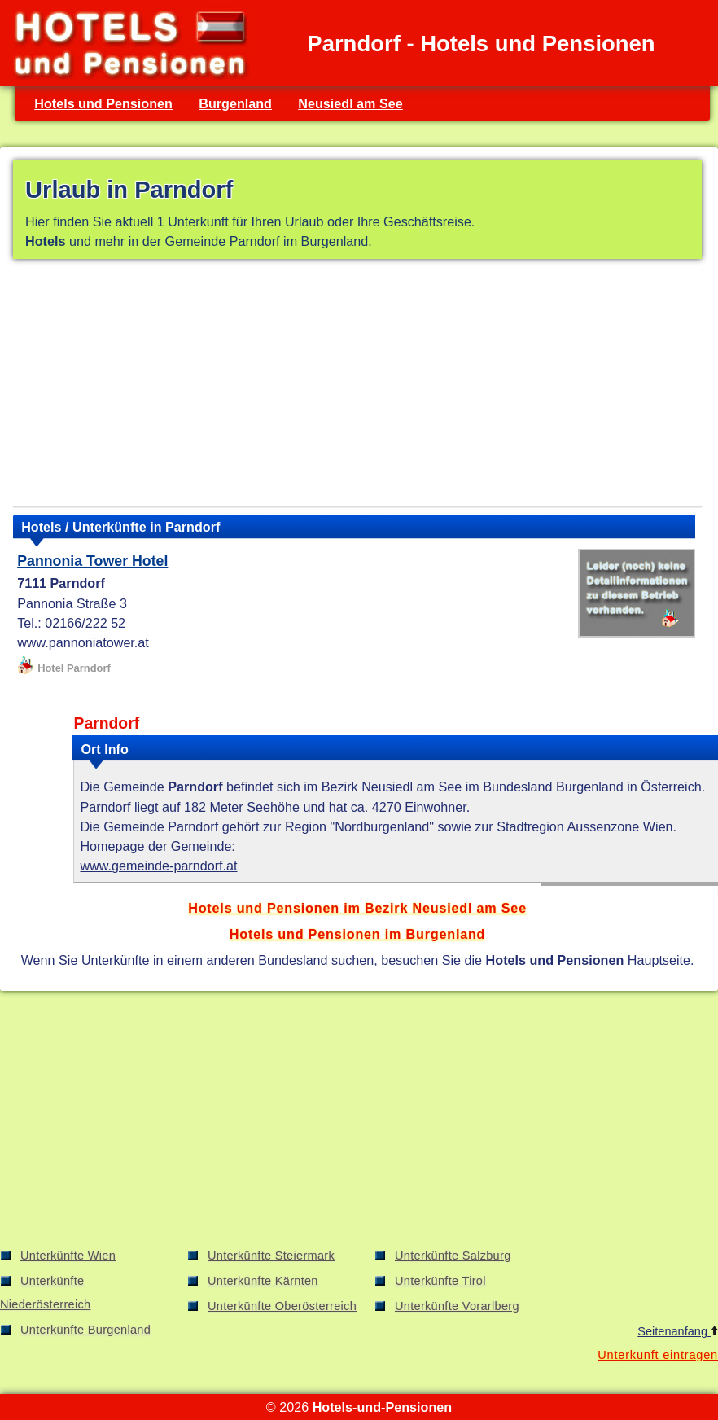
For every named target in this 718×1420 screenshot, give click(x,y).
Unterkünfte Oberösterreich (282, 1306)
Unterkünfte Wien (68, 1255)
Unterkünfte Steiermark (271, 1255)
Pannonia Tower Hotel (92, 561)
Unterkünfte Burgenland (85, 1329)
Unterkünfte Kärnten (263, 1280)
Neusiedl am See (350, 103)
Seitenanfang (677, 1331)
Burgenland (235, 103)
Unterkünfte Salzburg (453, 1255)
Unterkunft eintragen (658, 1354)
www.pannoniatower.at (83, 642)
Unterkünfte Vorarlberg (457, 1306)
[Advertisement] (357, 386)
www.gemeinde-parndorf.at (158, 865)
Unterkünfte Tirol (440, 1280)
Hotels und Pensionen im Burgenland (357, 934)
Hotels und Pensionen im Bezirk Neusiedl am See (357, 908)
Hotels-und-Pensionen (382, 1407)
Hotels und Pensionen (103, 103)
